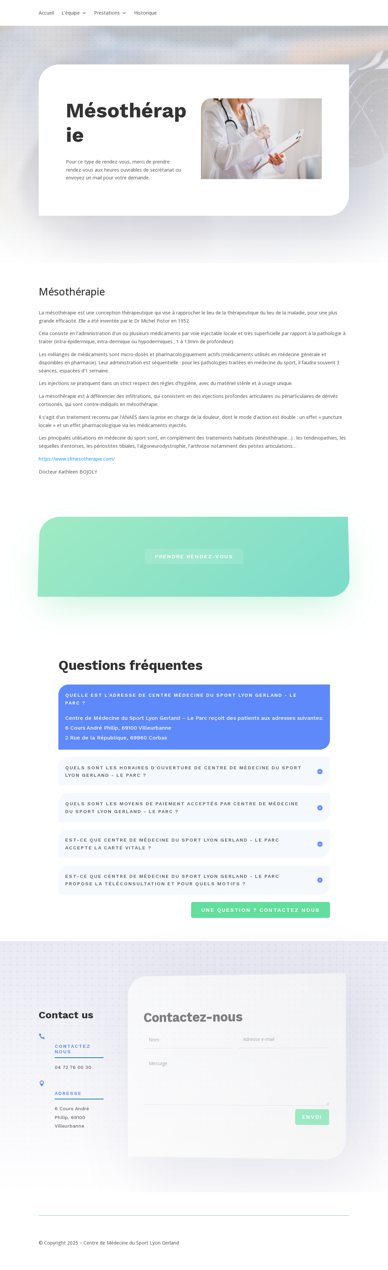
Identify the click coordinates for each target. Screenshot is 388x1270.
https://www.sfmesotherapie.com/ (77, 459)
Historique (145, 13)
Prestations (107, 13)
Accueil (46, 13)
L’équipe (70, 13)
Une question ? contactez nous (260, 910)
